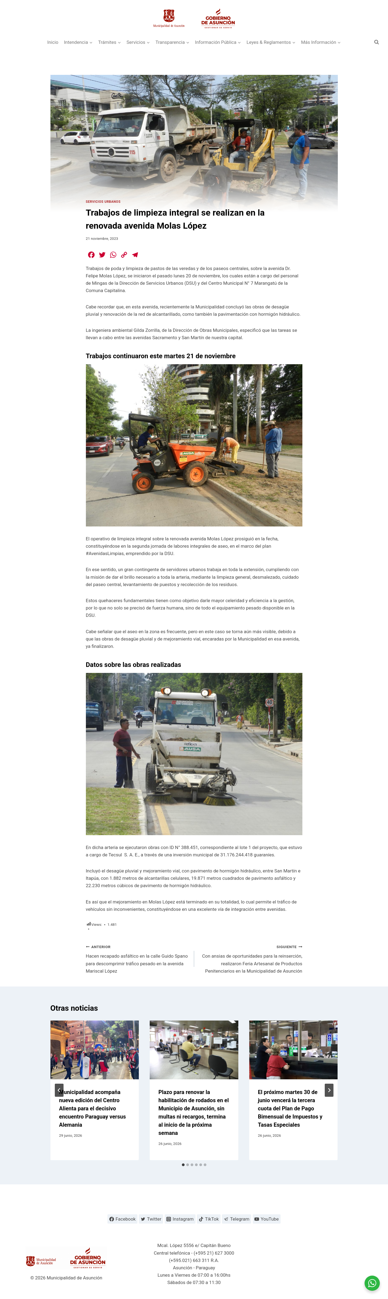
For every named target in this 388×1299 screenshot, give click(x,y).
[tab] (183, 1164)
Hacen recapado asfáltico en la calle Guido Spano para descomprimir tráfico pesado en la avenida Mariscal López (138, 958)
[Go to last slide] (59, 1090)
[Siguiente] (329, 1090)
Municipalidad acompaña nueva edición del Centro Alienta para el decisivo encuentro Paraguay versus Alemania (92, 1108)
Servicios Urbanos (103, 202)
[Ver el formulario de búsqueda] (376, 42)
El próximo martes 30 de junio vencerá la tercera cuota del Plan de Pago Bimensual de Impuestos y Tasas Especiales (290, 1108)
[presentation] (94, 1050)
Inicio (52, 42)
